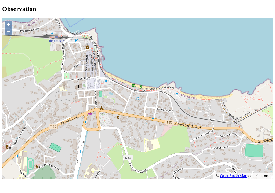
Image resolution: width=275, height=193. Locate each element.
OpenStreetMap (233, 175)
